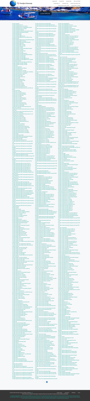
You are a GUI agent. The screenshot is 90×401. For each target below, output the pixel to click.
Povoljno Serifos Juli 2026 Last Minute (19, 215)
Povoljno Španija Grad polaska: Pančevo (43, 172)
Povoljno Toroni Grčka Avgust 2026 (65, 112)
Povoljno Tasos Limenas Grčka (41, 295)
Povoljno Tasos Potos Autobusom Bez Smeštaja (44, 313)
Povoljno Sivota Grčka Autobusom (18, 319)
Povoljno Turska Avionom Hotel (64, 198)
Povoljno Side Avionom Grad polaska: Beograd (21, 272)
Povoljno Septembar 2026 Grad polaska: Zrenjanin (22, 188)
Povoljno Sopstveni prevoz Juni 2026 (42, 66)
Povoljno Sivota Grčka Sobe (17, 326)
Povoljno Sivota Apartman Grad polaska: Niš (20, 301)
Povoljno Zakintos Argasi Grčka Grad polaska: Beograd (68, 360)
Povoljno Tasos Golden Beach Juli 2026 (42, 280)
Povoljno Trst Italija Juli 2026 (63, 154)
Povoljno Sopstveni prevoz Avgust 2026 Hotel (44, 33)
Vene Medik (58, 398)
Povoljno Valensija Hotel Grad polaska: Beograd (67, 272)
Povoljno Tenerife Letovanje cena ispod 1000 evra (67, 73)
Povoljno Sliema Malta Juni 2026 (18, 356)
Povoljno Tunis (61, 162)
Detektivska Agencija (65, 398)
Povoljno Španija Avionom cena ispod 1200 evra (44, 131)
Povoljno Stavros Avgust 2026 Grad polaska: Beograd (45, 249)
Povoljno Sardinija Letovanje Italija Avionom (20, 58)
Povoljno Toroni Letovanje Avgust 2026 (65, 118)
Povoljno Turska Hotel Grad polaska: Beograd (66, 233)
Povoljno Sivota (15, 299)
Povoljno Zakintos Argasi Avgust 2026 (65, 346)
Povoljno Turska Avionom (63, 188)
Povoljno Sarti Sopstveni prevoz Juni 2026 (20, 131)
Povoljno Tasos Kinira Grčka (40, 285)
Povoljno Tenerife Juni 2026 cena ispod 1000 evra (67, 64)
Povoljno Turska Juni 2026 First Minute (65, 243)
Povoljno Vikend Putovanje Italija (64, 322)
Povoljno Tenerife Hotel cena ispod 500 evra (66, 59)
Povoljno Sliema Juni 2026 (17, 348)
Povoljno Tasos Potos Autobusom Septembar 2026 (45, 319)
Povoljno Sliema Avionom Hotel (18, 345)
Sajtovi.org (50, 395)
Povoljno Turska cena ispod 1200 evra (65, 206)
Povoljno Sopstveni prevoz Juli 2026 (42, 57)
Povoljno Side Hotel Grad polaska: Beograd (20, 279)
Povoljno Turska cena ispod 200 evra (65, 207)
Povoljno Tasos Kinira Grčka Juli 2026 (42, 289)
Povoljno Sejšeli (15, 133)
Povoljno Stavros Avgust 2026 (41, 248)
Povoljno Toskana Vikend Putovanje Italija (66, 146)
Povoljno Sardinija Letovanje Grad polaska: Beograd (22, 54)
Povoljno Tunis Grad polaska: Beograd (65, 169)
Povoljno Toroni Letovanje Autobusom (65, 117)
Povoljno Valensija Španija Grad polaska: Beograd (67, 297)
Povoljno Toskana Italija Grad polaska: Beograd (67, 132)
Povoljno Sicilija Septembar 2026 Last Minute (21, 268)
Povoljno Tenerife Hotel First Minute (65, 60)
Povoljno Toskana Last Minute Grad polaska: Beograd (68, 141)
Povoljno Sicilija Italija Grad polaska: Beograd (20, 228)
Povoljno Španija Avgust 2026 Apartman (43, 121)
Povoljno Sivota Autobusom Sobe (18, 309)
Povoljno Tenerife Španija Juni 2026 (65, 97)
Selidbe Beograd (76, 395)
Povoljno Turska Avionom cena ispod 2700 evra (67, 194)
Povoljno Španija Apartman (40, 106)
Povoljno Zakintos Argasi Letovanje (65, 361)
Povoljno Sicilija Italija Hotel (17, 230)
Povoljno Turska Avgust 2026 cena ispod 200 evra (67, 181)
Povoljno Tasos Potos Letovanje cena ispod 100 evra (45, 355)
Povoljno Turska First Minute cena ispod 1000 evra (68, 212)
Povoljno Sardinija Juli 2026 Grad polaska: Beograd (22, 48)
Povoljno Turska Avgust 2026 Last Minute (66, 186)
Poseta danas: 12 (57, 3)
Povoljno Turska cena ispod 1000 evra (65, 205)
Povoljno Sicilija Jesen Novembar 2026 (19, 247)
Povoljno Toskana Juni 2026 (63, 136)
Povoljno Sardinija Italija (16, 34)
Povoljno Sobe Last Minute (17, 363)
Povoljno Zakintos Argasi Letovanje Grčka (66, 367)
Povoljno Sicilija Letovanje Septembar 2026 (20, 258)
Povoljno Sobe (15, 357)
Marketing (73, 392)
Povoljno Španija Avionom (40, 127)
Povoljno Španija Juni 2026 (40, 193)
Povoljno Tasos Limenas (40, 292)
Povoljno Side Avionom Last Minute (19, 275)
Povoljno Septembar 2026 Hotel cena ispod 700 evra (22, 191)
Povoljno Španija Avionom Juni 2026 (42, 141)
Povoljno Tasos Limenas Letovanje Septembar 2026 (45, 308)
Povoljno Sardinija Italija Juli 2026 (18, 44)
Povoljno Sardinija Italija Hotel (18, 43)
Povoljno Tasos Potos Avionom (41, 320)
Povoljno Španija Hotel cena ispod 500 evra (43, 178)
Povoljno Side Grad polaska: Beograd (19, 277)
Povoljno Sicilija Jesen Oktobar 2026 (19, 248)
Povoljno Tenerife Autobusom (64, 34)
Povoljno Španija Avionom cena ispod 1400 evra (44, 132)
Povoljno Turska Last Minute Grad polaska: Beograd (68, 249)
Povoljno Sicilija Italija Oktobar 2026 (19, 233)
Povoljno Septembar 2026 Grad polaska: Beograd (21, 170)
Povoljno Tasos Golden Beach (41, 272)
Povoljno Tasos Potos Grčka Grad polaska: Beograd (45, 345)
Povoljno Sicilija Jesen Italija (17, 240)
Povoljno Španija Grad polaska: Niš (41, 170)
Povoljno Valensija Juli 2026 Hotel (64, 275)
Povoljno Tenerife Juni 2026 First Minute (66, 66)
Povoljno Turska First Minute (63, 211)
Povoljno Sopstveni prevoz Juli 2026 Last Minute (44, 65)
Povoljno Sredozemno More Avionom (42, 227)
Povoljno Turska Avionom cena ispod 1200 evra (67, 193)
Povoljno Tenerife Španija (63, 89)
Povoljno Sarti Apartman (17, 66)
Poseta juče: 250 (65, 3)
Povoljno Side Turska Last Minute (18, 298)
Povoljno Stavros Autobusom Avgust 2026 (43, 245)
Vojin (32, 392)
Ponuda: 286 (61, 1)
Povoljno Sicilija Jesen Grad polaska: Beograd (21, 237)
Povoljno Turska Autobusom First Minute (66, 175)
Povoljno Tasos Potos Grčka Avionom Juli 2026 (44, 341)
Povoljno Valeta (61, 300)
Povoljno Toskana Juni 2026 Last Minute (66, 138)
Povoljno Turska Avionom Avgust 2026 (65, 189)
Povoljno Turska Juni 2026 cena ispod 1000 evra (67, 241)
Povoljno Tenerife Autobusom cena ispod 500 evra (68, 37)
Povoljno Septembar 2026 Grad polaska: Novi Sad (21, 183)
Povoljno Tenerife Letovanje (63, 70)
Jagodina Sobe (55, 397)
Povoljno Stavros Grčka (39, 253)
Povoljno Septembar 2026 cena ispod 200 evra (21, 167)
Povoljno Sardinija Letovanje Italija (18, 57)
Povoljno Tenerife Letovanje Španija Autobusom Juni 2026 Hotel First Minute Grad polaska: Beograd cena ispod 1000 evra (68, 83)
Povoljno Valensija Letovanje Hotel (64, 283)
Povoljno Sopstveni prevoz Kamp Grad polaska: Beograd (46, 78)
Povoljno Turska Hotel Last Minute (64, 235)
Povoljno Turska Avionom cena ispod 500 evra (67, 195)
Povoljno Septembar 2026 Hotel (18, 189)
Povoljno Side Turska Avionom (18, 290)
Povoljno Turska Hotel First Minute (64, 232)
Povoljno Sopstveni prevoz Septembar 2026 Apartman (45, 99)
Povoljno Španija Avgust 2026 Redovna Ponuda (44, 126)
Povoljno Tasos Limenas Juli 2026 (41, 301)
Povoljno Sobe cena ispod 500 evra (19, 358)
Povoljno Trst (60, 152)
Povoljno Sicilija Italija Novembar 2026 (19, 232)
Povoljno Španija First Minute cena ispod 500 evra (44, 157)
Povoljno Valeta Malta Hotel (63, 313)
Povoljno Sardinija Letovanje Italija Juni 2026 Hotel (22, 62)
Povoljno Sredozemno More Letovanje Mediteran (44, 235)
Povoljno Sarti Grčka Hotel (17, 81)
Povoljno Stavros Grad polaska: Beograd (43, 252)
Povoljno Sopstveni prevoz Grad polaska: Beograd (44, 44)
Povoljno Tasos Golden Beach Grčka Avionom (44, 277)
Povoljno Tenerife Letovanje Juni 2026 (65, 79)
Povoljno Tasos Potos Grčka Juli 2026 (42, 346)
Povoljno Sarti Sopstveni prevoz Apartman (20, 126)
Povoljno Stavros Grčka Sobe (40, 258)
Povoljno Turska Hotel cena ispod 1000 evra (66, 228)
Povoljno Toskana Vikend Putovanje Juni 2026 (67, 149)
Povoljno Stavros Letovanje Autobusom (43, 261)
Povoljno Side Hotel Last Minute (18, 280)
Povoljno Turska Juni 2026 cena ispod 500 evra (67, 242)
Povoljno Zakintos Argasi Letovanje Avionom (66, 363)
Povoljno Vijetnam (61, 315)
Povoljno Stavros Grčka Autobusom (42, 254)
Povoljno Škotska (15, 340)
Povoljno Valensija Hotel (62, 271)
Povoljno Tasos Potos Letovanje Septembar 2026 (44, 363)
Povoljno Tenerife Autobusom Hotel (65, 40)
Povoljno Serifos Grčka (16, 209)
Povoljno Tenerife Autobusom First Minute (66, 38)
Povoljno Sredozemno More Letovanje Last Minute (45, 233)
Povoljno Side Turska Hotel (17, 295)
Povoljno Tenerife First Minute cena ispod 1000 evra (68, 47)
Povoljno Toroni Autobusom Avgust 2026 (66, 101)
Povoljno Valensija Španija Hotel (64, 298)
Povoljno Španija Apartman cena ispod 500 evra (44, 107)
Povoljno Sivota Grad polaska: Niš (18, 315)
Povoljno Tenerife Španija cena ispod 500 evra (67, 92)
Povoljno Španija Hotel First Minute (42, 179)
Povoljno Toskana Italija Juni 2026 (64, 133)
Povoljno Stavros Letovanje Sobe (41, 268)
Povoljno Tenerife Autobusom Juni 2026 (66, 42)
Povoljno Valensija (61, 254)
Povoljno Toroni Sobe (62, 126)
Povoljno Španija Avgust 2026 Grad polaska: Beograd (45, 122)
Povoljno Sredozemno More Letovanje (42, 231)
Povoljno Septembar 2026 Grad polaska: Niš (20, 181)
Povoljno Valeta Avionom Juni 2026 (65, 304)
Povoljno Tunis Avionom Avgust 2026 (65, 167)
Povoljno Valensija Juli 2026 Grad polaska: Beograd (68, 274)
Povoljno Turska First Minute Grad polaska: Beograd (68, 215)
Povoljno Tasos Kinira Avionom (41, 283)
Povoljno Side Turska (16, 289)
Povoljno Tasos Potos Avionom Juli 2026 (43, 321)
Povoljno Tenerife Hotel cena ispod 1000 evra (67, 58)
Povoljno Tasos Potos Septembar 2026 (42, 371)
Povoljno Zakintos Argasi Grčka (64, 356)
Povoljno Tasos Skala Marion (63, 23)
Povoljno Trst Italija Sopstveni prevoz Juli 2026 (67, 157)
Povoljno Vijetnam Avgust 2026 (64, 316)
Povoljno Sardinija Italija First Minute (19, 40)
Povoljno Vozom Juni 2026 (63, 341)
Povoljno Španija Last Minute (40, 203)
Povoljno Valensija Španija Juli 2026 (65, 299)
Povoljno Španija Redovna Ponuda (41, 205)
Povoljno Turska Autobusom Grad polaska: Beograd (68, 177)
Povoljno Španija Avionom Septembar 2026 (43, 147)
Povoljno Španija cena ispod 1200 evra (42, 149)
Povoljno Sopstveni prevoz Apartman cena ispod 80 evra (23, 372)
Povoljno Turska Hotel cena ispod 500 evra (66, 231)
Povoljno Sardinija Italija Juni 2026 (18, 45)
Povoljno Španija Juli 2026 (40, 184)
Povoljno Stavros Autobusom (41, 243)
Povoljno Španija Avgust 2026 (41, 120)
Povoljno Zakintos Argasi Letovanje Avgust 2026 (67, 362)
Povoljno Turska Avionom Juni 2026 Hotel (66, 201)
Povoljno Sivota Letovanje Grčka (18, 332)
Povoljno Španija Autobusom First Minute (43, 115)
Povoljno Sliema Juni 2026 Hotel (18, 350)
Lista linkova (67, 392)
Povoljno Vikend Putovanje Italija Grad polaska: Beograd (69, 324)
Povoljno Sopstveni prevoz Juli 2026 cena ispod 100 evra (46, 59)
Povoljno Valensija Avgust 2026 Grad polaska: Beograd (68, 261)
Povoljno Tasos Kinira (39, 282)
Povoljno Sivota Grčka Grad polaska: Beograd (21, 324)
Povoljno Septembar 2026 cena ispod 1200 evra (21, 164)
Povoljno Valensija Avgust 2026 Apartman (66, 259)
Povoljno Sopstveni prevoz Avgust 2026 (43, 23)
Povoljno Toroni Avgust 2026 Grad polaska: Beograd (68, 106)
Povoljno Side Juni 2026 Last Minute (19, 285)
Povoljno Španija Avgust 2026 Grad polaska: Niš (44, 123)
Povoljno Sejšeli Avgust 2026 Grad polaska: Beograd (22, 136)
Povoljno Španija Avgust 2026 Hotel (42, 125)
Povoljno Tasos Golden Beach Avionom (42, 273)
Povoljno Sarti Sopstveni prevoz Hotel (19, 128)
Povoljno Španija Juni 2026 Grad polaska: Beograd (45, 199)
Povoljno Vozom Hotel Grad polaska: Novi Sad (67, 340)
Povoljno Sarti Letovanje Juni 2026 (19, 118)
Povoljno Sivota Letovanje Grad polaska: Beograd (21, 331)
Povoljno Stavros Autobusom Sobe (42, 247)
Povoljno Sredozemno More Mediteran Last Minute (45, 241)
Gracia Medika (12, 397)
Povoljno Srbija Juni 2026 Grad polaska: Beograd (44, 225)
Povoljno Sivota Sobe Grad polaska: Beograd (20, 339)
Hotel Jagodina (70, 397)
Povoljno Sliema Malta (16, 351)
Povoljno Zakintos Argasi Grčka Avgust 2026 (66, 357)
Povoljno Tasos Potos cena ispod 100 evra (43, 329)
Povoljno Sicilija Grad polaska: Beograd (19, 222)
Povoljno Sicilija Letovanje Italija (18, 253)
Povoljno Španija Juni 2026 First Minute (42, 198)
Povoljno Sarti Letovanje (17, 101)
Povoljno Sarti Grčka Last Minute (18, 85)
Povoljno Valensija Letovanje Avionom (65, 280)
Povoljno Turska (61, 170)
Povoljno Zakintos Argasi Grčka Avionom (66, 358)
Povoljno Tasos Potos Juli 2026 (41, 350)
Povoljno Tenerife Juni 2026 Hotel (64, 69)
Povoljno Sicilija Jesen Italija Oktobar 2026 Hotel (21, 243)
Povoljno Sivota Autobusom (17, 303)
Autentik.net (12, 395)
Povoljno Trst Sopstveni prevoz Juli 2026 (66, 160)
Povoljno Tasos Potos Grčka (40, 334)
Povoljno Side (15, 269)
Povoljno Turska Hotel (62, 227)
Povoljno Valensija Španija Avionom (65, 295)
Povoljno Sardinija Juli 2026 (17, 47)
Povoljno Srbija (38, 221)
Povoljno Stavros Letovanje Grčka (41, 264)
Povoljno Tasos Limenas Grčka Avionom (43, 297)
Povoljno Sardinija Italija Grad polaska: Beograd (21, 42)
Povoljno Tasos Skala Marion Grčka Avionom (66, 28)
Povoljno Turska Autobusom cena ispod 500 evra (67, 174)
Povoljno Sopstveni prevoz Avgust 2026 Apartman (45, 24)
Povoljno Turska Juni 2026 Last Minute (65, 247)
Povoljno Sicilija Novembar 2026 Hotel (19, 262)
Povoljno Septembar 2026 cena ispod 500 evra (21, 168)
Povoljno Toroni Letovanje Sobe (64, 125)
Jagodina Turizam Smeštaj (33, 398)
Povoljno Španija (38, 105)
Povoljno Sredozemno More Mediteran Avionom (44, 240)
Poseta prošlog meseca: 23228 (63, 5)
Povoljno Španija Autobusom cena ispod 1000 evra (45, 112)
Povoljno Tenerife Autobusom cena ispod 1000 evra (68, 36)
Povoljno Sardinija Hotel (16, 33)
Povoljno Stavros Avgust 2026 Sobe (42, 251)
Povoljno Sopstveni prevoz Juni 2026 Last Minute (44, 75)
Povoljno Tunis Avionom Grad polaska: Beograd (67, 168)
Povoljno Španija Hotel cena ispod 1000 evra (43, 177)
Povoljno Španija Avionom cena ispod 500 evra (44, 133)
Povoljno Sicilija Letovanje (17, 251)
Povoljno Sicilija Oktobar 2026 (18, 263)
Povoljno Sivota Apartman (17, 300)
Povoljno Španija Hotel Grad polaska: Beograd (44, 180)
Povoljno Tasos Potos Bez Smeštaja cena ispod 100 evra (46, 324)
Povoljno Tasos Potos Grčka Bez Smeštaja (43, 342)
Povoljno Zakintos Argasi (63, 345)
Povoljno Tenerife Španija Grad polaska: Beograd (67, 95)
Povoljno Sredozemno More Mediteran (42, 238)
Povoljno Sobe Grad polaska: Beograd (19, 360)
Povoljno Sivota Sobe (16, 337)
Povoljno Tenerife (61, 33)
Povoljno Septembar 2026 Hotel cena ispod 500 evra (22, 190)
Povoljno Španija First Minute (40, 154)
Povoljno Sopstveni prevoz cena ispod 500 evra (44, 40)
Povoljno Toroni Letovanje (63, 116)
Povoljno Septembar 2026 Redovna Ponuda (20, 196)
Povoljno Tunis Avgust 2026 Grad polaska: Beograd (68, 164)
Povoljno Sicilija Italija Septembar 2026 (19, 235)
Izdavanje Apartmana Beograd (50, 398)
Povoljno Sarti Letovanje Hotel (18, 116)
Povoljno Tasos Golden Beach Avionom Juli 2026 (44, 274)
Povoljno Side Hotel (16, 278)
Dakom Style (22, 397)
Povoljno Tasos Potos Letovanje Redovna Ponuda (44, 362)
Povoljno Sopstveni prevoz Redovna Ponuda (43, 89)
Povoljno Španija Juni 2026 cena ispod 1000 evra (44, 194)
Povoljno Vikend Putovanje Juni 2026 (65, 327)
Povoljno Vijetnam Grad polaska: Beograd (66, 319)
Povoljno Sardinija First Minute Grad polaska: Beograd (22, 31)
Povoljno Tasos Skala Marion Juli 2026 (65, 32)
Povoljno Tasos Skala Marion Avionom (65, 24)
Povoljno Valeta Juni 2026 (63, 306)
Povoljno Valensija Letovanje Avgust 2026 (66, 279)
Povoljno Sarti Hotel (16, 90)
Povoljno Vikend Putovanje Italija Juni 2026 (66, 325)
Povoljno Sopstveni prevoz (17, 365)
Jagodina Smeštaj (49, 397)
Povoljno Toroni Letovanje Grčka (64, 121)
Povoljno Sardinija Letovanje (17, 52)
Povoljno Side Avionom (16, 271)
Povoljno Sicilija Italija (16, 226)
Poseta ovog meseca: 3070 (75, 3)
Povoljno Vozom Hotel (62, 339)
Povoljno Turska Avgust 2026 (63, 180)
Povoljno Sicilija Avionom (17, 219)
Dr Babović (18, 397)
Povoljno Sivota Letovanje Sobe (18, 336)
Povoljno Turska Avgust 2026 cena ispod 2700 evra (68, 183)
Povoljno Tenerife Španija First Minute (65, 94)
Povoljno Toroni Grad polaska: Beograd (65, 108)
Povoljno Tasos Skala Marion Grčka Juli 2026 (66, 31)
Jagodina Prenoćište (62, 397)
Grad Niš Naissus (33, 397)
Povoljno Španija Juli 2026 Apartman (42, 185)
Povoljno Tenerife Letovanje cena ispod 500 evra (67, 74)
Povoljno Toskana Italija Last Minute (65, 134)
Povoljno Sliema (15, 342)
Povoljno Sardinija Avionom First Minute (20, 26)
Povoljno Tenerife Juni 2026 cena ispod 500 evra (67, 65)
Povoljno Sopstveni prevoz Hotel (41, 53)
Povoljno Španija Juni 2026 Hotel (41, 200)
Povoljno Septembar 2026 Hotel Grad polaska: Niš (21, 194)
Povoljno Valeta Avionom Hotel (64, 303)
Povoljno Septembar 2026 (17, 138)
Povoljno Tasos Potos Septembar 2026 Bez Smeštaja (45, 372)
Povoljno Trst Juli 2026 (62, 158)
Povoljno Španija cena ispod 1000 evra (42, 148)
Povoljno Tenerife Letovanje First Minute (66, 75)
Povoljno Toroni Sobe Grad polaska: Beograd (66, 127)
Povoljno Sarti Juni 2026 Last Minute (19, 99)
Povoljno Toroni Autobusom (63, 100)
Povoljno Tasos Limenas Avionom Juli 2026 (43, 294)
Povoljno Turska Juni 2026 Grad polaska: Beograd (67, 245)
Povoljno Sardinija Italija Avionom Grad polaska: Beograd (23, 39)
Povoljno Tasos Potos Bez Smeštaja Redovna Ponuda (45, 327)
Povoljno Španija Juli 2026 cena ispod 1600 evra (44, 186)
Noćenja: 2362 (68, 1)
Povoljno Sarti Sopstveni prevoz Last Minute (20, 132)
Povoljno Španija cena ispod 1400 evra (42, 151)
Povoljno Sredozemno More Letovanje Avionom (44, 232)
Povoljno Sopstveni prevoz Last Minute (42, 80)
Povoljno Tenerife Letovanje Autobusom (66, 71)
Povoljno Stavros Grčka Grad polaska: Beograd (44, 257)
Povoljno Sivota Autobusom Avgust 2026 (20, 305)
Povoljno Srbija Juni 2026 (40, 223)
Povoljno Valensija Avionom (63, 262)
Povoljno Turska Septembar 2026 (64, 251)
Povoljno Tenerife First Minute (64, 45)
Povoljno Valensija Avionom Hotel (64, 267)
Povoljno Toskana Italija (62, 131)
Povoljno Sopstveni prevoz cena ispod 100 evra (44, 38)
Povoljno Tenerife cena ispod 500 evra (65, 44)
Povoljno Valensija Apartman (63, 256)
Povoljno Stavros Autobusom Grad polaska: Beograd (45, 246)
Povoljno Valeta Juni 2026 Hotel (64, 308)
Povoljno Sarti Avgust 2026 (17, 75)
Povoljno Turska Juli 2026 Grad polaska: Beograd (67, 238)
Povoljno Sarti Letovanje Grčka (18, 105)
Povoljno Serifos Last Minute (17, 216)
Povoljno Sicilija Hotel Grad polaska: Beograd (20, 225)
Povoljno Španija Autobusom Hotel (42, 117)
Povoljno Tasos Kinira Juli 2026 (41, 290)
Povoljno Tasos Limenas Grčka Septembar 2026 (44, 300)
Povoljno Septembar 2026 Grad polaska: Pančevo (21, 184)
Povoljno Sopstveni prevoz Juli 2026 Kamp (43, 64)
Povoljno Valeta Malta (62, 309)
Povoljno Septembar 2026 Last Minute (19, 195)
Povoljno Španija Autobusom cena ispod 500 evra (44, 113)
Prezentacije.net (44, 395)
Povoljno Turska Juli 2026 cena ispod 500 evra (67, 237)
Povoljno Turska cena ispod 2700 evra (65, 209)
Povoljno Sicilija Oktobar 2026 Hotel (19, 266)
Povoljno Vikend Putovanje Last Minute (65, 332)
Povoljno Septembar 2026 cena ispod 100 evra (21, 163)
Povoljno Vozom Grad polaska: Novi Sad (66, 337)
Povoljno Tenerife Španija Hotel (64, 96)
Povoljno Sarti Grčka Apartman (18, 79)
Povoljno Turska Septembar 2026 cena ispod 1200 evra (69, 252)
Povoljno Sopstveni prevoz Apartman (19, 366)
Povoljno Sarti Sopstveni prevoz (18, 125)
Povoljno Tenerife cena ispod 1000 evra (65, 43)
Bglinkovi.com (31, 395)
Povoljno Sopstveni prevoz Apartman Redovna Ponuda (23, 378)
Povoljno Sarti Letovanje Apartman (19, 102)
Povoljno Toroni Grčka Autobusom (64, 111)
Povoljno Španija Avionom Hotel (41, 138)
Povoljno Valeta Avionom (63, 301)
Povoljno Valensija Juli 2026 (63, 273)
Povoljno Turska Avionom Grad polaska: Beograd (67, 196)
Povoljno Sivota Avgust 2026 (17, 310)
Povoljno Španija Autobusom (40, 111)
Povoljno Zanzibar (61, 371)
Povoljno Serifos (15, 207)
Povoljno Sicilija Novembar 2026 (18, 259)
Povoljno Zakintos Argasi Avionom (64, 350)
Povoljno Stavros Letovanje (40, 259)
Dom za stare (41, 398)
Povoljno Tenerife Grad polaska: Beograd (66, 50)
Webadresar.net (55, 395)
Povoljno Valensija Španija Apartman (65, 293)
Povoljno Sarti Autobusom (17, 69)
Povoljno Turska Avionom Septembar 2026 (66, 204)
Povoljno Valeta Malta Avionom (64, 310)
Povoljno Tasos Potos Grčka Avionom (42, 340)
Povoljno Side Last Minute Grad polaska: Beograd (21, 288)
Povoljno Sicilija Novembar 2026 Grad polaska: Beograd (23, 261)
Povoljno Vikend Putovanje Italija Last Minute (66, 326)
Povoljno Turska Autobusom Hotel (64, 178)
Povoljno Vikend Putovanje (63, 320)
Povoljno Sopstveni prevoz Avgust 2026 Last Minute (45, 34)
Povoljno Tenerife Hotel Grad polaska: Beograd (67, 62)
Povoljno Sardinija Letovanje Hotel (18, 55)
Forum (79, 392)
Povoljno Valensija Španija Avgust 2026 (65, 294)
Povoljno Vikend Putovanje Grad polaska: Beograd (67, 321)
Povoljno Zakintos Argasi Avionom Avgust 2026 (67, 351)
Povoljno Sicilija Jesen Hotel (17, 238)
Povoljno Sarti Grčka (16, 78)
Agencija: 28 (54, 1)
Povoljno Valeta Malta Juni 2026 (64, 314)
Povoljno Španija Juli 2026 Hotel (41, 191)
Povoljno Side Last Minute (17, 287)
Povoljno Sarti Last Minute (17, 100)
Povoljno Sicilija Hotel (16, 223)
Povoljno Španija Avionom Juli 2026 (42, 139)
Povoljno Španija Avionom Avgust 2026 (42, 130)
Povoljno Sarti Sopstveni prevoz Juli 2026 (20, 130)
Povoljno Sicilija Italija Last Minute (18, 231)
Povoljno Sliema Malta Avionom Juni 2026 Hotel (21, 353)
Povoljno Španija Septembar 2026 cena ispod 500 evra (45, 212)
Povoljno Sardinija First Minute (18, 29)
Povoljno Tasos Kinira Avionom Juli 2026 (43, 284)
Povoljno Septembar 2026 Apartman (19, 139)
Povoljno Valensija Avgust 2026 (64, 258)
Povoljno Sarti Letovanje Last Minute (19, 120)
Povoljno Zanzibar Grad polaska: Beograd (66, 374)
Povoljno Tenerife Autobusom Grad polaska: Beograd (68, 39)
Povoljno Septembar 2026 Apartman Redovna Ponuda (22, 153)
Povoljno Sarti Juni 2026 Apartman (19, 97)
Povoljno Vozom (61, 336)
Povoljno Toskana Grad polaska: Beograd (66, 130)
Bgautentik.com (18, 395)
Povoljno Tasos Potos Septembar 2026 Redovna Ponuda (46, 378)
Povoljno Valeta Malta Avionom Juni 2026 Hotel (67, 311)
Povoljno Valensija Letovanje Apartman (65, 278)
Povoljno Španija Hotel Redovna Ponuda (43, 183)
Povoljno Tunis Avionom (62, 165)
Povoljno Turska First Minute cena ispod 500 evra (67, 214)
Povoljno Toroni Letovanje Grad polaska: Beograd (67, 120)
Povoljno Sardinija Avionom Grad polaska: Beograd (22, 27)
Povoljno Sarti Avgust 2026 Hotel (18, 76)
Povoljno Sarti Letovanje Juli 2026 (18, 117)
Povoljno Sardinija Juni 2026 (17, 49)
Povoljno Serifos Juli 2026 (17, 214)
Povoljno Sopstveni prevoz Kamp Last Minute (44, 79)
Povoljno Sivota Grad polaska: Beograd (19, 314)
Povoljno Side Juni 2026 (17, 282)
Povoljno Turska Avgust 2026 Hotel (65, 185)
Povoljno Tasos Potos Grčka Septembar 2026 (44, 348)
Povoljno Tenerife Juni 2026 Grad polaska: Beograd (68, 68)
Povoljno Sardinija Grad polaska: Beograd (20, 32)
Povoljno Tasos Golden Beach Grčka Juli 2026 (44, 279)
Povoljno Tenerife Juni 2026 (63, 63)
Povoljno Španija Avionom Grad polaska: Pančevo (44, 137)
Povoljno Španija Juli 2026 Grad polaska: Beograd (44, 188)
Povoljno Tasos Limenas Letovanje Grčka (43, 304)
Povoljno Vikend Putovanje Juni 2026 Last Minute (67, 331)
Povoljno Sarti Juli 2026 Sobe (18, 95)
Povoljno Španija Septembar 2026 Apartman (44, 210)
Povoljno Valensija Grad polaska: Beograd (66, 269)
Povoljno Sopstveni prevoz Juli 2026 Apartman (44, 58)
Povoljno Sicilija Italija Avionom (18, 227)
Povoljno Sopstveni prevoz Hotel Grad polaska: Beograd (46, 55)
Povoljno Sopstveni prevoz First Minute (42, 43)
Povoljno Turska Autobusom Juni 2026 (65, 179)
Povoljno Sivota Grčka (16, 316)
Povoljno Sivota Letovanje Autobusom (19, 329)
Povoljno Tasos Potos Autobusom (41, 311)
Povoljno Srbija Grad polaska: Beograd (42, 222)
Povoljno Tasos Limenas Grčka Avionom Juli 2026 (44, 298)
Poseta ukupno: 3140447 (75, 5)
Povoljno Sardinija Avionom (17, 24)
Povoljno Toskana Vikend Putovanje (65, 142)
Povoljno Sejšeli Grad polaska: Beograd (19, 137)
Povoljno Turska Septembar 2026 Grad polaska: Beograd (69, 253)
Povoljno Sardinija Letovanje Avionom (19, 53)
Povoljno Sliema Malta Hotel (17, 355)
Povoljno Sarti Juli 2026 (16, 91)
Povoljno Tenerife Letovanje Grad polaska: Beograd (68, 76)
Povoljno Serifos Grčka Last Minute (19, 212)
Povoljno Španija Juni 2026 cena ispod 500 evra (44, 196)
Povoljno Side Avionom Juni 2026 (18, 274)
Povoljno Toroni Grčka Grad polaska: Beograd (66, 113)
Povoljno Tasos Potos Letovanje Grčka (42, 357)
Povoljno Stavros (38, 242)
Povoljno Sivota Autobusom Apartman (19, 304)
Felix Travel (61, 395)
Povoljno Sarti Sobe (16, 122)
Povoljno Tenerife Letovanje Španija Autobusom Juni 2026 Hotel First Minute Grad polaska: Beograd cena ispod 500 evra (68, 86)
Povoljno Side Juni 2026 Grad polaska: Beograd (21, 283)
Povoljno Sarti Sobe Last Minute (18, 123)
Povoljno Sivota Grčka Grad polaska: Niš (19, 325)
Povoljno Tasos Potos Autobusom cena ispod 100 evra (45, 314)
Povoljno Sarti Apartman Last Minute (19, 68)
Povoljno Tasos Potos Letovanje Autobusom (43, 352)
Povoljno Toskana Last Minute (64, 139)
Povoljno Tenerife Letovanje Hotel (64, 78)
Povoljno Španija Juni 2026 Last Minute (42, 201)
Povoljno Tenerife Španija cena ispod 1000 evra (67, 91)
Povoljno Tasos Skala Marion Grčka (65, 27)
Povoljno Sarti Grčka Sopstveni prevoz (19, 86)
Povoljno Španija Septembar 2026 (41, 209)
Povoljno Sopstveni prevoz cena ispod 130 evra (44, 39)
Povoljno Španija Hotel (39, 175)
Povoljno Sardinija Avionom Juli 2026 (19, 28)
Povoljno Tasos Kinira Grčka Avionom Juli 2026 (44, 288)
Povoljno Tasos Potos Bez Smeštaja (42, 322)
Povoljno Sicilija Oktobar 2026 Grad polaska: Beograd (22, 264)
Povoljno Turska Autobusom (63, 172)
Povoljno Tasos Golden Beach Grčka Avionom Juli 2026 (45, 278)
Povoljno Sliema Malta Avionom (18, 352)
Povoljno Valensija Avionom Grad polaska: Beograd (68, 266)
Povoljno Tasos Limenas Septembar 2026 (43, 309)
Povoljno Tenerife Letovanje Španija (65, 80)
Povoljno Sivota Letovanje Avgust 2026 (19, 330)
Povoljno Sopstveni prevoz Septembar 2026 (43, 97)
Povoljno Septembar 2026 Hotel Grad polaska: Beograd (23, 193)
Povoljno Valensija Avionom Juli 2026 (65, 268)
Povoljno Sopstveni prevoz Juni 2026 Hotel (43, 74)
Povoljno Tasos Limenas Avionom (41, 293)
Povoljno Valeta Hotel (62, 305)
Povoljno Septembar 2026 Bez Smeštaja (20, 154)
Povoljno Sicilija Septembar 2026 (18, 267)
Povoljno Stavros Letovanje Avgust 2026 (43, 262)
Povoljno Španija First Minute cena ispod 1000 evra (45, 155)
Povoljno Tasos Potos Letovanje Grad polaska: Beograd (45, 356)
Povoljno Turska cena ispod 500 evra (65, 210)
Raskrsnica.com (38, 395)
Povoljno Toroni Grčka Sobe (63, 115)
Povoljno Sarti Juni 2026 (17, 96)
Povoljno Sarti (15, 65)
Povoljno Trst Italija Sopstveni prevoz (65, 155)
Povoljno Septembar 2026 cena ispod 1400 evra (21, 165)
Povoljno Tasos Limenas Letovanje (42, 303)
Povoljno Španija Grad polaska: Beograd (42, 159)
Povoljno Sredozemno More (40, 226)
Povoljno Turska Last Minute (63, 248)
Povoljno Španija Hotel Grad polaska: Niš (43, 181)
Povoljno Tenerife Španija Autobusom (65, 90)
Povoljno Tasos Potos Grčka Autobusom (43, 335)
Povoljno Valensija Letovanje (63, 277)
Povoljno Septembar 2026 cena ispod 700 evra (21, 169)
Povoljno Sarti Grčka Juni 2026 (18, 84)
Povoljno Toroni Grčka (62, 110)
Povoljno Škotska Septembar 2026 (19, 341)
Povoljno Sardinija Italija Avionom (18, 36)
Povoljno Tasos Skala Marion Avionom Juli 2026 (67, 26)
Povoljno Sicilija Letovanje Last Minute (19, 257)
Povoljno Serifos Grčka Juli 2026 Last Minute (21, 211)
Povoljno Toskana (61, 128)
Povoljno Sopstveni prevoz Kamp (41, 76)
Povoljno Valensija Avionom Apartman (65, 263)
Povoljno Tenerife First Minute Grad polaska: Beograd (68, 49)
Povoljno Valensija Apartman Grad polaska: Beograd (68, 257)
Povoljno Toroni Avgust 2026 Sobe (64, 107)
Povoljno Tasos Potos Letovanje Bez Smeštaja (44, 353)
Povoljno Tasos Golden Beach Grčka (42, 275)
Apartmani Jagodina (41, 397)
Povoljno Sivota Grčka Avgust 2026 (19, 322)
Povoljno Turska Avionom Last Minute (65, 203)
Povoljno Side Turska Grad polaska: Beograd (20, 294)
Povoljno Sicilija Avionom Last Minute (19, 220)
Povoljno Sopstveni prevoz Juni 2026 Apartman (44, 68)
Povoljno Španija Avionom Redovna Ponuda (43, 146)
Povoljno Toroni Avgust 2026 (63, 105)
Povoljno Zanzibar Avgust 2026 (64, 372)
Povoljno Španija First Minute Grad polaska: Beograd (45, 158)
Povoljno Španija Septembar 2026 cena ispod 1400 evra (46, 211)
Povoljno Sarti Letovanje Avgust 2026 (19, 104)
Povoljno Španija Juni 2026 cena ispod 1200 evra (44, 195)
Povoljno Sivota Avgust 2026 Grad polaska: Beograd (22, 311)
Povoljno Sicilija (15, 217)
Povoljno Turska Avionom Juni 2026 (65, 200)
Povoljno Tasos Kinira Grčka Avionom (42, 287)
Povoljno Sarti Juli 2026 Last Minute (19, 94)
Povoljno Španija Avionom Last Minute (42, 144)
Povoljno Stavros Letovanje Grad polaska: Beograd (45, 263)
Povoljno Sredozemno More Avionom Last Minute (45, 228)
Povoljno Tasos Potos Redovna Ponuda (42, 365)
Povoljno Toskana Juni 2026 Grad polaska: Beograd (68, 137)
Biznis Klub (28, 397)
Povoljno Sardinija (15, 23)
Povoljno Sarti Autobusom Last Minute (19, 73)
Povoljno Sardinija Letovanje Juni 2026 (19, 64)
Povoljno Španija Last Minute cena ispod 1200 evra (45, 204)
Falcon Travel (69, 395)
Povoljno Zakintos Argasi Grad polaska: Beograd (67, 355)
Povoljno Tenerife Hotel (62, 57)
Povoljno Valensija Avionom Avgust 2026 (66, 264)
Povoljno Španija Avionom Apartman (42, 128)
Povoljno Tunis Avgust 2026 (63, 163)
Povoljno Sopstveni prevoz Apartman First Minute (22, 373)
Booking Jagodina (77, 397)
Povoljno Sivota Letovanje (17, 327)
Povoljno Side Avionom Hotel (17, 273)
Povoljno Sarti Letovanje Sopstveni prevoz (20, 121)
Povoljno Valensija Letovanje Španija (65, 285)
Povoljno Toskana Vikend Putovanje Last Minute (67, 151)
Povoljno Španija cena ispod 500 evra (42, 153)
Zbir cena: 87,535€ (77, 1)
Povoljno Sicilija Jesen (16, 236)
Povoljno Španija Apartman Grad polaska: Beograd (45, 108)
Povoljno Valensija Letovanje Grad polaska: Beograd (68, 282)
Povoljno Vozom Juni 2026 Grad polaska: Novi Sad (68, 342)
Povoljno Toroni (61, 99)
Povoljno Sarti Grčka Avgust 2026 (18, 80)
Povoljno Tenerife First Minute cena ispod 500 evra (68, 48)
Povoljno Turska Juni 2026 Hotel (64, 246)
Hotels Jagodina (25, 398)
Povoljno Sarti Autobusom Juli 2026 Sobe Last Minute (22, 71)
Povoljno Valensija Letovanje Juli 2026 (65, 284)
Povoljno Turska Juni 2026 (63, 240)
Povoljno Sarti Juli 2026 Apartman (19, 92)
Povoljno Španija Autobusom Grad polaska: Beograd (45, 116)
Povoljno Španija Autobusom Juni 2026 (42, 118)
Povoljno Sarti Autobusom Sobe (18, 74)
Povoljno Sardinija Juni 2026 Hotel (18, 50)
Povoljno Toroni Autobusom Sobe (64, 104)
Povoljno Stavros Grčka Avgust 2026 (42, 256)
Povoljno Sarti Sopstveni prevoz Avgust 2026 (21, 127)
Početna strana (59, 392)
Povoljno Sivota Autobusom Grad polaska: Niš (21, 308)
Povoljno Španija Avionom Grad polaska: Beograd (44, 134)
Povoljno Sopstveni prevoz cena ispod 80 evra (44, 42)
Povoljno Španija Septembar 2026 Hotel (43, 220)
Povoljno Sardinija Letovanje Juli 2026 (19, 63)
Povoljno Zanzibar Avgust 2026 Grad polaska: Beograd (68, 373)
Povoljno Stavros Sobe (39, 269)
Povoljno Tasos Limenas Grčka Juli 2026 (43, 299)
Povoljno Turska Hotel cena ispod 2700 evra (66, 230)
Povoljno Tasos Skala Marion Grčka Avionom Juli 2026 (68, 29)
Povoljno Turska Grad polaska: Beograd (65, 216)
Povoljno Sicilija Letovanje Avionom (19, 252)
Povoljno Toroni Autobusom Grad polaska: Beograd (68, 102)
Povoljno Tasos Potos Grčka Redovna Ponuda (44, 347)
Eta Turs (65, 395)
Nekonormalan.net (25, 395)
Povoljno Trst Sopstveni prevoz (64, 159)
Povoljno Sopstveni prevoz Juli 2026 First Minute (44, 60)
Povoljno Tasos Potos (39, 310)
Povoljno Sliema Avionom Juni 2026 (19, 346)
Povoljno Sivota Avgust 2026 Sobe (19, 313)
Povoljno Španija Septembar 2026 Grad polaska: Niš (45, 216)
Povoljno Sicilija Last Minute (17, 249)
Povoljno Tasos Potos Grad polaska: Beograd (43, 330)
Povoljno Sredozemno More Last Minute (43, 230)
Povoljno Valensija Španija (63, 292)
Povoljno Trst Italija (61, 153)
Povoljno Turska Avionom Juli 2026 (65, 199)
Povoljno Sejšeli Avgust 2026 (17, 134)
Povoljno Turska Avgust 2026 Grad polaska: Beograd (68, 184)
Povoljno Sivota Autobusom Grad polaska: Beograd (22, 306)
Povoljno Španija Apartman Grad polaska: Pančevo (45, 110)
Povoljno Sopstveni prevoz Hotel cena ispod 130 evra (45, 54)
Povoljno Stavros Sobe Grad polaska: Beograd (44, 271)
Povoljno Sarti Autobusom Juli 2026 (19, 70)
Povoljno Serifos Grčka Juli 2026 (18, 210)
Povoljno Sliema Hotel (16, 347)
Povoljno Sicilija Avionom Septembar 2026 (20, 221)
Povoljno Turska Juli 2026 (63, 236)
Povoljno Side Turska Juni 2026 (18, 297)
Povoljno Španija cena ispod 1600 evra (42, 152)
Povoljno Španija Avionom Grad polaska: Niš (43, 136)
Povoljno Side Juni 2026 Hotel (18, 284)
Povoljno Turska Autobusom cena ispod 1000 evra (68, 173)
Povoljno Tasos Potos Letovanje (41, 351)
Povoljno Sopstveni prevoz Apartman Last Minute (22, 377)
